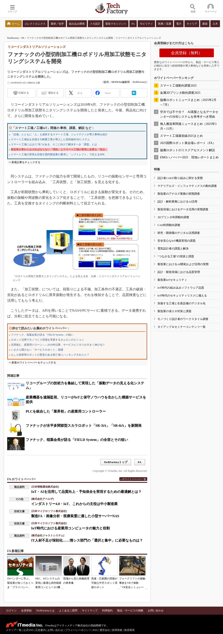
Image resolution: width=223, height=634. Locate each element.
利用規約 (107, 610)
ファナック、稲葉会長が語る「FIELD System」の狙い (42, 334)
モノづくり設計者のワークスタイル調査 (182, 319)
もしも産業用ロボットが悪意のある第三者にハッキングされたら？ (50, 354)
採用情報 (117, 630)
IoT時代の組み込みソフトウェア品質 (180, 287)
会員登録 (26, 610)
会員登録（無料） (186, 53)
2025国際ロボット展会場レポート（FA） (188, 143)
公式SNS (28, 630)
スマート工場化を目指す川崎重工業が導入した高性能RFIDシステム (50, 139)
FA (23, 38)
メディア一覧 (14, 630)
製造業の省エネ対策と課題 (174, 311)
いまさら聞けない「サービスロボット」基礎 (37, 349)
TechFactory (13, 38)
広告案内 (40, 630)
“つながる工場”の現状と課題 (175, 256)
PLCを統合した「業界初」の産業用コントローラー (66, 411)
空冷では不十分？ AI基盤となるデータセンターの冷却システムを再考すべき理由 (189, 114)
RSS (95, 630)
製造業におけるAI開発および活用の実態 (183, 264)
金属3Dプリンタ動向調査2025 (180, 92)
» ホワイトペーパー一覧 (133, 479)
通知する (53, 92)
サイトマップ (90, 610)
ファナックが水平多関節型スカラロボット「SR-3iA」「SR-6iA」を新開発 (84, 425)
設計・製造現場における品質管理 (178, 272)
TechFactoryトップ (116, 462)
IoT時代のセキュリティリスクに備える (182, 295)
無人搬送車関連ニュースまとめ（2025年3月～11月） (188, 126)
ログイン (11, 610)
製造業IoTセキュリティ (172, 279)
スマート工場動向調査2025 (178, 85)
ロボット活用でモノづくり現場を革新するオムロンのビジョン (47, 339)
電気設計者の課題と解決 (173, 248)
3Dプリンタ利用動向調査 (173, 217)
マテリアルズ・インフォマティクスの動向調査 (187, 185)
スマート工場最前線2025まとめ (181, 135)
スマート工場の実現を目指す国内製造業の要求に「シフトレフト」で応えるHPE (58, 154)
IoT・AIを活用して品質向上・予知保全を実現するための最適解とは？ (86, 491)
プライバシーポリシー (78, 630)
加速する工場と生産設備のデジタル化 (181, 303)
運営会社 (105, 630)
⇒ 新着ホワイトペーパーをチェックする (32, 362)
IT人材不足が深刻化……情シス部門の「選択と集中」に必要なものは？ (87, 540)
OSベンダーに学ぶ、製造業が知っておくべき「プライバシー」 (20, 583)
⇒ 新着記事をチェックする (24, 162)
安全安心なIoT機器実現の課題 (176, 240)
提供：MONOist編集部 (117, 82)
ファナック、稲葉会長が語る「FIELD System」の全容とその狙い (77, 440)
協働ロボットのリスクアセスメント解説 (187, 150)
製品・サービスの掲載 (130, 610)
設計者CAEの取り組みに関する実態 (180, 178)
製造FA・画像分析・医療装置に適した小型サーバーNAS (75, 516)
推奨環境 (129, 630)
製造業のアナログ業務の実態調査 (178, 193)
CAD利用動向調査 (168, 225)
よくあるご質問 (68, 610)
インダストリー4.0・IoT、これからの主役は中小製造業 (74, 504)
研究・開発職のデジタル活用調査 (178, 232)
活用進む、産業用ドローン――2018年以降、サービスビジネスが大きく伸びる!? (57, 344)
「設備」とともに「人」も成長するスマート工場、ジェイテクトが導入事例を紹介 (59, 134)
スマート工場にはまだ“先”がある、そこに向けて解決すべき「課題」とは (54, 144)
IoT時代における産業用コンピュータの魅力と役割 (70, 528)
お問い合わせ (156, 610)
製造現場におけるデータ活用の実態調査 (182, 209)
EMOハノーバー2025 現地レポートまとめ (189, 157)
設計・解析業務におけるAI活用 (177, 201)
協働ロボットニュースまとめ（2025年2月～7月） (188, 102)
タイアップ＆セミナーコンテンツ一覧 (181, 326)
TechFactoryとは (45, 610)
